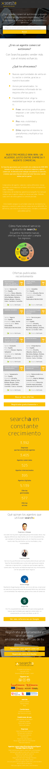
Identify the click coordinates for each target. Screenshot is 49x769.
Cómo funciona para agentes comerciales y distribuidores (25, 750)
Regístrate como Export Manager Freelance (24, 758)
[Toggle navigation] (46, 3)
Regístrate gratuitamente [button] (23, 404)
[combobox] (24, 28)
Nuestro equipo (24, 703)
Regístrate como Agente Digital (24, 760)
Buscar (24, 32)
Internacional (24, 737)
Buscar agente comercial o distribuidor (24, 741)
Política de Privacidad (24, 723)
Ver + (21, 283)
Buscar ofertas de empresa (24, 763)
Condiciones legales (24, 721)
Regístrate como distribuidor (24, 654)
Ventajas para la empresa (24, 733)
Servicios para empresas (24, 735)
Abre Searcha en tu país (24, 713)
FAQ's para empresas (24, 742)
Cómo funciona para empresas (24, 731)
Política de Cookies (24, 725)
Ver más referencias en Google (24, 619)
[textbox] (24, 28)
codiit (32, 673)
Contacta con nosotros (24, 711)
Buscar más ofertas (24, 397)
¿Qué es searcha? (24, 701)
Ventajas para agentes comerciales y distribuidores (24, 752)
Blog (24, 705)
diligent (27, 673)
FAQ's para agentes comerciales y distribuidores (24, 765)
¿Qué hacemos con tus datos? (24, 719)
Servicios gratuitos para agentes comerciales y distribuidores (24, 761)
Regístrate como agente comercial (24, 648)
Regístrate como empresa (24, 739)
